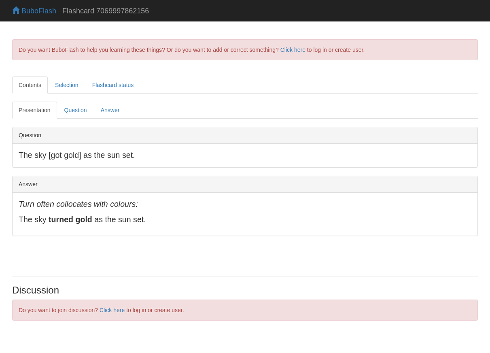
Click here (292, 50)
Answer (110, 110)
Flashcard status (113, 85)
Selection (66, 85)
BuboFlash (34, 11)
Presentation (35, 110)
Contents (30, 85)
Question (75, 110)
